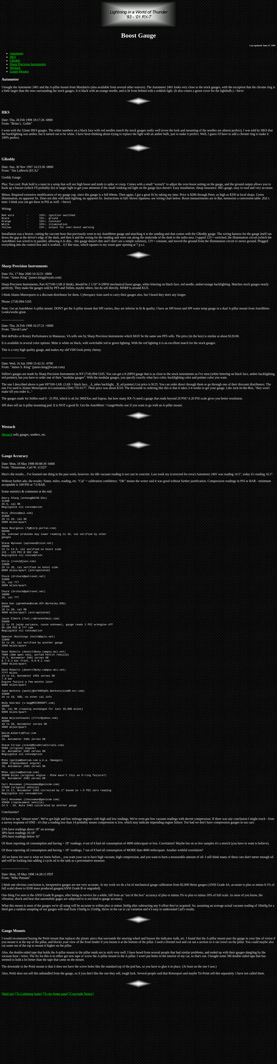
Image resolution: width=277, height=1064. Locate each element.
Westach (15, 68)
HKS (13, 57)
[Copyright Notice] (81, 1059)
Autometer (16, 53)
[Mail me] (8, 1059)
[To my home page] (55, 1059)
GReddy (15, 60)
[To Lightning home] (28, 1059)
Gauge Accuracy (15, 459)
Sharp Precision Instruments (28, 64)
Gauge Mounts (19, 71)
